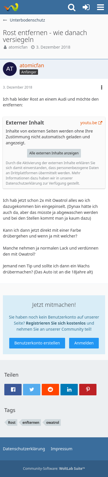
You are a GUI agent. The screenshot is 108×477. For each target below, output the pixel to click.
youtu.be (88, 122)
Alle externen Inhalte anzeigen (54, 153)
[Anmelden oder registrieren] (86, 7)
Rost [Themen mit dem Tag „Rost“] (12, 422)
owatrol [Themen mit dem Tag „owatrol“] (52, 422)
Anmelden (84, 343)
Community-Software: (54, 468)
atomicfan (18, 47)
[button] (100, 7)
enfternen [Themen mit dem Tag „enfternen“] (30, 422)
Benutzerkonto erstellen (37, 343)
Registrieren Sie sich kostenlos (56, 323)
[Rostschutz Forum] (11, 7)
